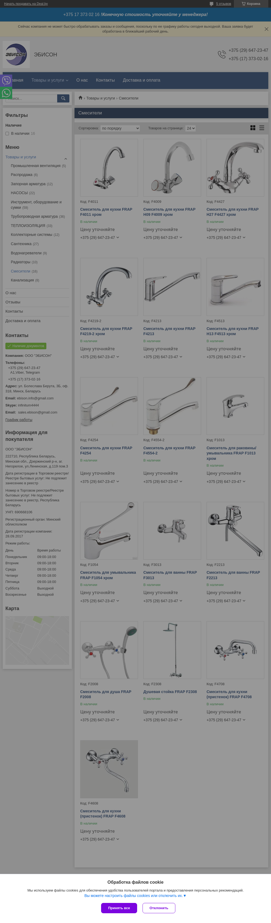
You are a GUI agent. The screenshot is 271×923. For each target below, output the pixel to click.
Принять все (119, 908)
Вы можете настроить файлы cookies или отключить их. (133, 895)
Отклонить (159, 908)
